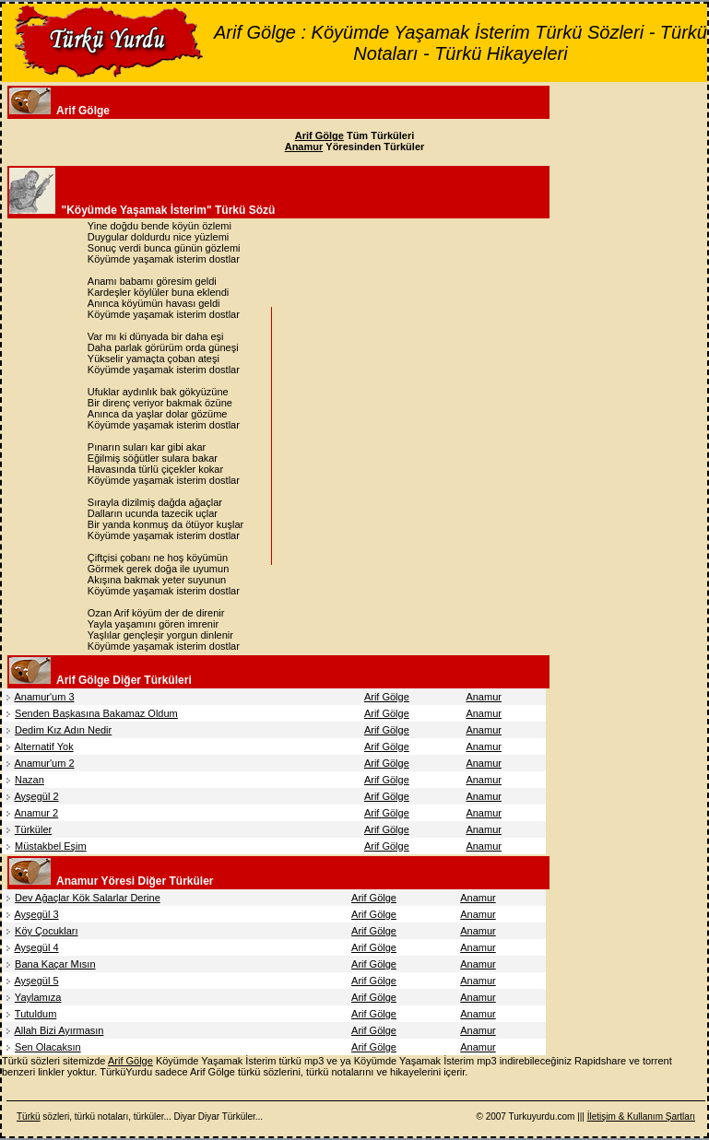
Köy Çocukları (46, 930)
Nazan (29, 779)
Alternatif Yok (43, 746)
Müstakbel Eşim (51, 846)
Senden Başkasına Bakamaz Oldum (96, 713)
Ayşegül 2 (36, 796)
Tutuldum (35, 1013)
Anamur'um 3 (44, 696)
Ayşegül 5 (36, 980)
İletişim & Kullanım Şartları (641, 1116)
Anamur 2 (36, 812)
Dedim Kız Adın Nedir (63, 729)
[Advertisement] (431, 436)
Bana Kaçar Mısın (55, 964)
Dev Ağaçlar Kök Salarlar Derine (87, 897)
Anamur (484, 696)
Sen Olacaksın (48, 1046)
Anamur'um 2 (44, 763)
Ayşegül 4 (36, 947)
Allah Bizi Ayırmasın (58, 1030)
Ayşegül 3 (36, 914)
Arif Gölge (386, 696)
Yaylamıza (38, 997)
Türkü (29, 1116)
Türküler (33, 829)
